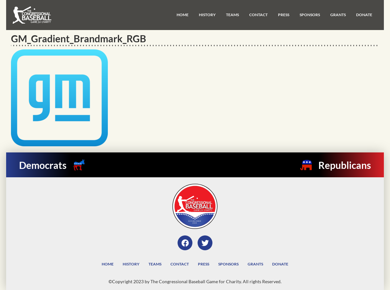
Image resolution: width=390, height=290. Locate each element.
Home (183, 14)
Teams (232, 14)
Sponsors (310, 14)
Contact (258, 14)
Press (283, 14)
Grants (338, 14)
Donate (364, 14)
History (207, 14)
